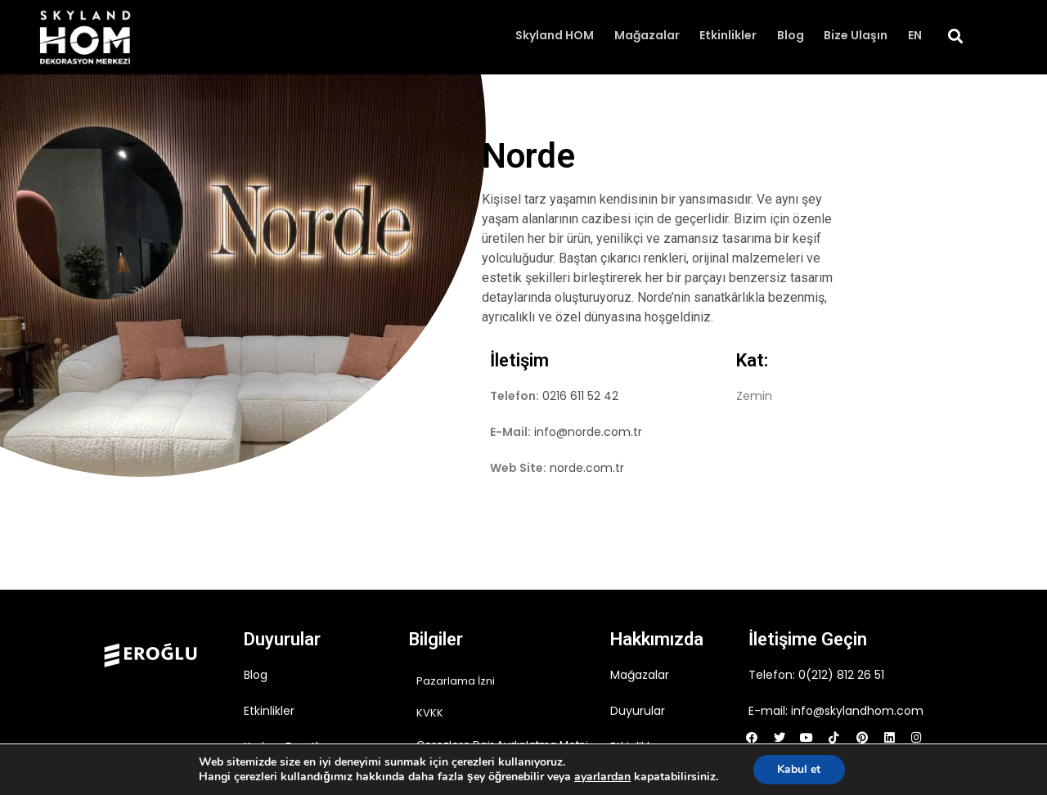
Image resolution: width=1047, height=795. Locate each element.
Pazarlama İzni (455, 681)
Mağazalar (648, 36)
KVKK (429, 713)
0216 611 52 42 (580, 396)
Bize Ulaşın (856, 36)
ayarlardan (602, 777)
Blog (791, 36)
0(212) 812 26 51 (841, 675)
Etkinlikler (729, 36)
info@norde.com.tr (588, 432)
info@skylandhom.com (857, 711)
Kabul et (798, 769)
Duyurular (637, 711)
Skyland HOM (557, 36)
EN (915, 36)
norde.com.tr (587, 468)
